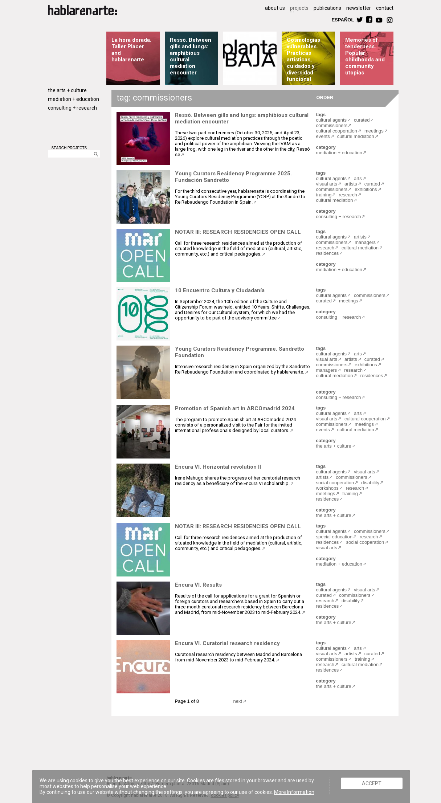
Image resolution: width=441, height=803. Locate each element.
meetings (374, 131)
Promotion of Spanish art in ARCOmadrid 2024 (235, 408)
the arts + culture (67, 90)
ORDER (325, 97)
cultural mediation (355, 136)
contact (384, 8)
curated (361, 120)
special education (334, 536)
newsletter (358, 8)
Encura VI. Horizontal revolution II (218, 467)
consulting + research (72, 108)
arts (358, 178)
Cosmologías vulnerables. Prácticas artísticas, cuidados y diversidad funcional (303, 59)
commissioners (332, 125)
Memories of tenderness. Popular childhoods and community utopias (365, 56)
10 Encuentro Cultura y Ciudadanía (220, 290)
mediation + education (73, 99)
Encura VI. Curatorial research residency (227, 643)
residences (327, 253)
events (323, 136)
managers (365, 242)
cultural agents (331, 120)
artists (350, 184)
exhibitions (366, 189)
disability (370, 482)
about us (275, 8)
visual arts (327, 184)
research (348, 194)
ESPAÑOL (343, 19)
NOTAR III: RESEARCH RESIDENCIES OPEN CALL (238, 232)
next (237, 701)
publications (327, 8)
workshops (327, 488)
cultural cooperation (336, 131)
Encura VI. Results (198, 585)
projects (299, 8)
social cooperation (335, 482)
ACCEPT (371, 783)
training (324, 194)
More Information (294, 792)
